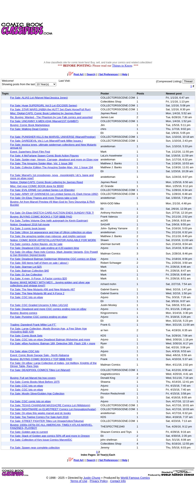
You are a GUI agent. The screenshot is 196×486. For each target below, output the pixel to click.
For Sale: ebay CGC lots (24, 351)
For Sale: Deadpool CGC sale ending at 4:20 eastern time (44, 247)
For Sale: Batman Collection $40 (29, 270)
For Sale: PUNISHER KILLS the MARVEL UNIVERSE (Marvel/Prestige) (53, 136)
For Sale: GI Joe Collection (26, 274)
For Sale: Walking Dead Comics (29, 129)
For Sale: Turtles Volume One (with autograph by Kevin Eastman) (49, 220)
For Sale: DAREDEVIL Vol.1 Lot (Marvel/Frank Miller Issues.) (46, 140)
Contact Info (118, 481)
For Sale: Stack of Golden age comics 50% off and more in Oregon (50, 435)
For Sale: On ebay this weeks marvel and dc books (40, 413)
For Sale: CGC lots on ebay (26, 297)
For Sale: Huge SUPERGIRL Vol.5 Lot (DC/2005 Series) (43, 105)
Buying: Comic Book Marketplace (30, 125)
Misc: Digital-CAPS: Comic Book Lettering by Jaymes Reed (45, 113)
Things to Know (122, 65)
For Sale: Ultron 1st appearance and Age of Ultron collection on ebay (51, 232)
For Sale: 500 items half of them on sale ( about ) (39, 262)
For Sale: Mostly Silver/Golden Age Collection (37, 393)
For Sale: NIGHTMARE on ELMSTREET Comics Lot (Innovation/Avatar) (53, 409)
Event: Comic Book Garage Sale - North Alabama (39, 355)
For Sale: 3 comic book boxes (27, 228)
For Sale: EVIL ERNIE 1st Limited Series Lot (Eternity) (42, 190)
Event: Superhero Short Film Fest (30, 151)
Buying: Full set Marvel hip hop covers (33, 377)
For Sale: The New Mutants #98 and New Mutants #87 (42, 289)
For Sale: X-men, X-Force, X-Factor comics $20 (38, 278)
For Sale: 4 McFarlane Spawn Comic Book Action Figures (44, 155)
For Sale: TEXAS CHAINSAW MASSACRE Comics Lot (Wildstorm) (50, 405)
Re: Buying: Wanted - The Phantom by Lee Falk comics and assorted (51, 117)
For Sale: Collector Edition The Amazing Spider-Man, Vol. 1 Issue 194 (51, 167)
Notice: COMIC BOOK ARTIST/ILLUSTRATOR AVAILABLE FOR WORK (53, 240)
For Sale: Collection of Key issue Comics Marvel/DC (41, 439)
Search (91, 74)
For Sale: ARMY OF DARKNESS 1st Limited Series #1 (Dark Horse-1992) (54, 193)
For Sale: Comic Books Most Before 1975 (35, 381)
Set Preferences (108, 74)
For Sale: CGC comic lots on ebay (30, 401)
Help (124, 74)
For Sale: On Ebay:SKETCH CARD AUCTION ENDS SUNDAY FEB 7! (52, 212)
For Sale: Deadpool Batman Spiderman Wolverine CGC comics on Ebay (53, 258)
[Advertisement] (124, 29)
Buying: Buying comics (23, 312)
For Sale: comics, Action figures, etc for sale (36, 244)
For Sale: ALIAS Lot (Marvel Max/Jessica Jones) (39, 97)
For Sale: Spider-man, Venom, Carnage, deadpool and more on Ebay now (54, 159)
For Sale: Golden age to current (29, 431)
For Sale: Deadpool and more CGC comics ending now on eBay (48, 309)
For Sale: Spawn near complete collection (35, 447)
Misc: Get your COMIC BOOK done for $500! (37, 186)
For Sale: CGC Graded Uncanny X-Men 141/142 (39, 305)
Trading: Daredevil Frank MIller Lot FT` (33, 324)
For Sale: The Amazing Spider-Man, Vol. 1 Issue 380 (41, 163)
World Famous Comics (135, 477)
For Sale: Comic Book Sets (26, 335)
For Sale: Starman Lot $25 (26, 266)
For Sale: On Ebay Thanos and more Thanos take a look (43, 197)
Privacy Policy (99, 481)
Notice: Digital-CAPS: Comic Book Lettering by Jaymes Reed (46, 182)
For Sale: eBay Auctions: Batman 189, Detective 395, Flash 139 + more (52, 343)
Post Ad (76, 74)
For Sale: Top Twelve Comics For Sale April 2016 (39, 417)
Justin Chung (91, 477)
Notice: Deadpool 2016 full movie (30, 224)
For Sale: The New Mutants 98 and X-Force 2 (37, 293)
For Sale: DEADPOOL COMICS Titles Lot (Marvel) (40, 370)
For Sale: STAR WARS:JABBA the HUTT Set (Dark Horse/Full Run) (50, 109)
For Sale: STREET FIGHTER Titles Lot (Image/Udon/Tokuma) (47, 420)
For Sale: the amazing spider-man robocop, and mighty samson (48, 236)
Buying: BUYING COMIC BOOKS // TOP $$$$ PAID (41, 216)
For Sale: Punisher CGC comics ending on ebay (38, 316)
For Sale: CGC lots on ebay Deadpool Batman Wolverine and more (50, 339)
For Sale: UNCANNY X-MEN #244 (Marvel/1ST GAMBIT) (44, 121)
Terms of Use (78, 481)
